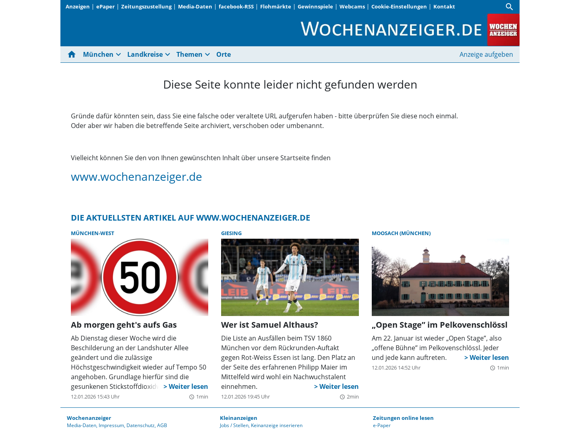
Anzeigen (78, 6)
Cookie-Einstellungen (399, 6)
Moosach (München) (401, 233)
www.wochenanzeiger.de (136, 176)
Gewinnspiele (315, 6)
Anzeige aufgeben (486, 54)
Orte (223, 54)
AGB (162, 425)
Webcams (352, 6)
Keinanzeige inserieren (276, 425)
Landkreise (145, 54)
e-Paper (382, 425)
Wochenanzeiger (89, 417)
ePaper (105, 6)
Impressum (111, 425)
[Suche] (509, 7)
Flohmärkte (275, 6)
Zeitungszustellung (146, 6)
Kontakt (444, 6)
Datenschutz (140, 425)
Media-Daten (195, 6)
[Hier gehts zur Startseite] (73, 54)
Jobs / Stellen (234, 425)
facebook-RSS (236, 6)
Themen (189, 54)
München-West (92, 233)
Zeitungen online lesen (403, 417)
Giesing (231, 233)
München (98, 54)
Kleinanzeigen (238, 417)
